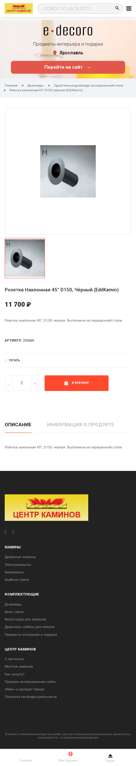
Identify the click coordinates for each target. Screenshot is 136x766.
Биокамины (14, 572)
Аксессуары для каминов (25, 619)
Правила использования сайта (30, 682)
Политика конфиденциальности (31, 697)
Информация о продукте (80, 424)
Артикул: (13, 341)
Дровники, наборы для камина (30, 627)
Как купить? (14, 674)
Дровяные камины (20, 557)
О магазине (14, 659)
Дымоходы (13, 604)
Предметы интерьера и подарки (31, 635)
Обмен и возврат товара (24, 689)
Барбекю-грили (17, 580)
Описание (18, 424)
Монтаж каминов (19, 667)
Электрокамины (18, 565)
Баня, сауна (14, 612)
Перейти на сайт (67, 67)
